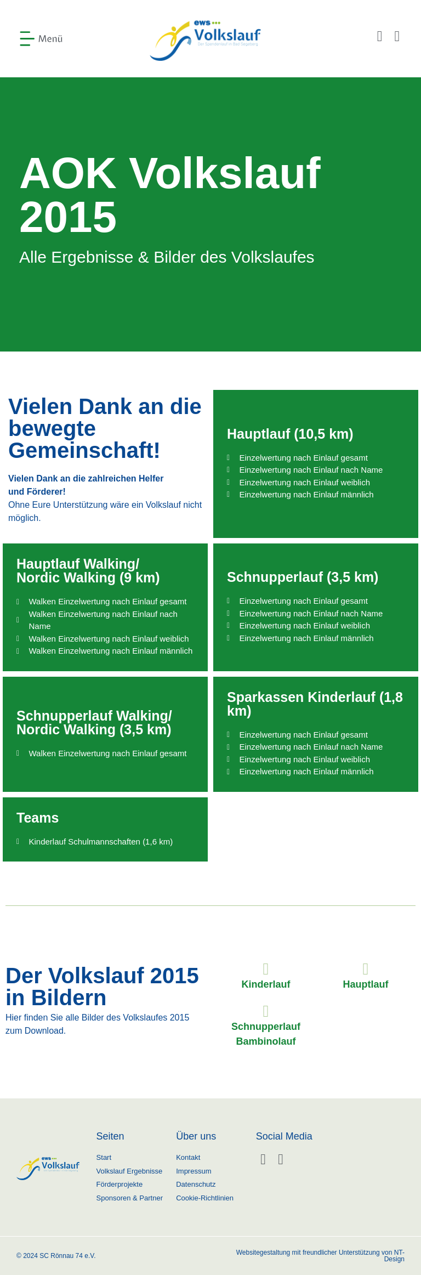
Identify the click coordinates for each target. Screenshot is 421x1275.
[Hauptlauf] (365, 969)
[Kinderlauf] (266, 969)
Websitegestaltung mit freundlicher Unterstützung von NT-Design (320, 1256)
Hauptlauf (366, 984)
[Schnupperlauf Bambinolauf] (266, 1011)
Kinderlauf (265, 984)
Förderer (45, 491)
